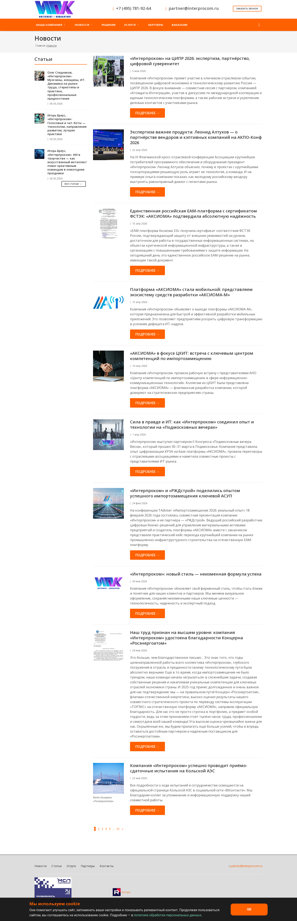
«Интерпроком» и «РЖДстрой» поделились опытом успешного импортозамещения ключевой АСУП (185, 493)
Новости (41, 866)
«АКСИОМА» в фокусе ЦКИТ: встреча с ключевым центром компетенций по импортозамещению (191, 355)
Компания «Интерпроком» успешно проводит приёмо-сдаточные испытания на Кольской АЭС (188, 768)
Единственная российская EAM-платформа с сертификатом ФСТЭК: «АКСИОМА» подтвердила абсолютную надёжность (193, 213)
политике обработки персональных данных (167, 915)
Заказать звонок (247, 8)
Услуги (71, 866)
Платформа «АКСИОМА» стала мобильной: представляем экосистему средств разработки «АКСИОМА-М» (191, 292)
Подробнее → (147, 113)
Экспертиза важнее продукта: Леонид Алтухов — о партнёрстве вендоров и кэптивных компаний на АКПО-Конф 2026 (196, 137)
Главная (40, 45)
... (113, 829)
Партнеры (88, 866)
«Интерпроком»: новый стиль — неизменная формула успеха (195, 574)
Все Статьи (74, 183)
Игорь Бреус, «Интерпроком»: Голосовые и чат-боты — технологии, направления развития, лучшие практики (66, 124)
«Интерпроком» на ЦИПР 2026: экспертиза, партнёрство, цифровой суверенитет (190, 61)
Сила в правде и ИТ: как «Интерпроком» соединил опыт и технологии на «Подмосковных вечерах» (192, 424)
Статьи (57, 866)
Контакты (106, 866)
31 (118, 829)
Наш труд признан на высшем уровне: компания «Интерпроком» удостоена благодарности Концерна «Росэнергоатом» (186, 638)
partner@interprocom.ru (246, 866)
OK (249, 909)
